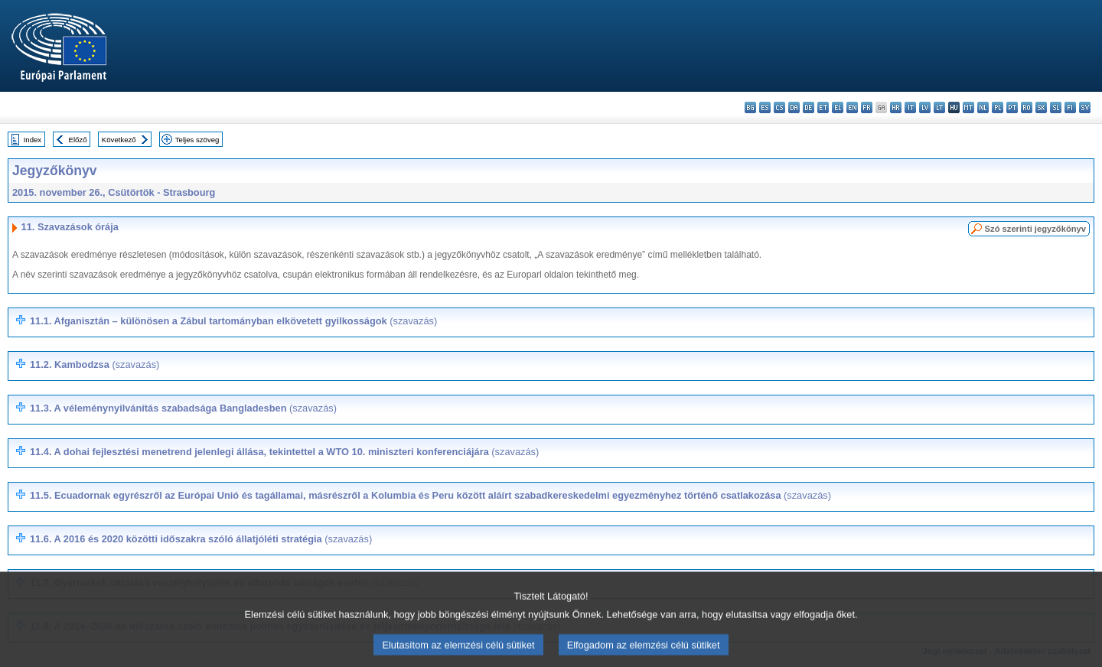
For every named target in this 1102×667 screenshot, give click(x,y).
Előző (78, 139)
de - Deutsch (808, 107)
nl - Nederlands (983, 107)
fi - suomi (1070, 107)
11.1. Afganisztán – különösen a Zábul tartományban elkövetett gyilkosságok (233, 321)
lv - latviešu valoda (925, 107)
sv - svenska (1085, 107)
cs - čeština (779, 107)
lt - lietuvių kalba (939, 107)
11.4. (284, 451)
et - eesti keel (823, 107)
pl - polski (997, 107)
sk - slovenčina (1041, 107)
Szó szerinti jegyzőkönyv (1035, 228)
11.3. (183, 408)
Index (32, 139)
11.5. (430, 495)
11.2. (94, 364)
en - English (852, 107)
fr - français (866, 107)
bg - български (750, 107)
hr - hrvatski (895, 107)
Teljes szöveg (197, 139)
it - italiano (910, 107)
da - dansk (794, 107)
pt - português (1012, 107)
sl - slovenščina (1055, 107)
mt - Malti (968, 107)
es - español (765, 107)
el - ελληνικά (837, 107)
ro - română (1026, 107)
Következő (119, 139)
